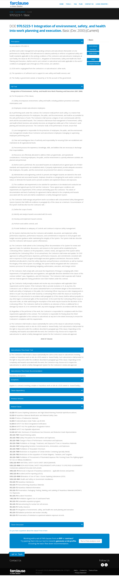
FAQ (75, 4)
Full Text (14, 87)
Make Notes (93, 53)
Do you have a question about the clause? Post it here (28, 532)
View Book (93, 49)
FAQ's (76, 572)
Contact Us (89, 4)
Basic (91, 40)
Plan (80, 4)
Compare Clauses (93, 63)
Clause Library (20, 12)
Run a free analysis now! (90, 543)
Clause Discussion (18, 526)
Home (61, 4)
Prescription (16, 42)
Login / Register (101, 4)
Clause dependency (18, 391)
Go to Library (93, 46)
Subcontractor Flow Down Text (23, 350)
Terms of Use (93, 572)
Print (93, 60)
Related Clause (16, 408)
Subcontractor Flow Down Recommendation (28, 372)
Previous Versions (18, 400)
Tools (68, 4)
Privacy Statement (80, 574)
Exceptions (15, 380)
